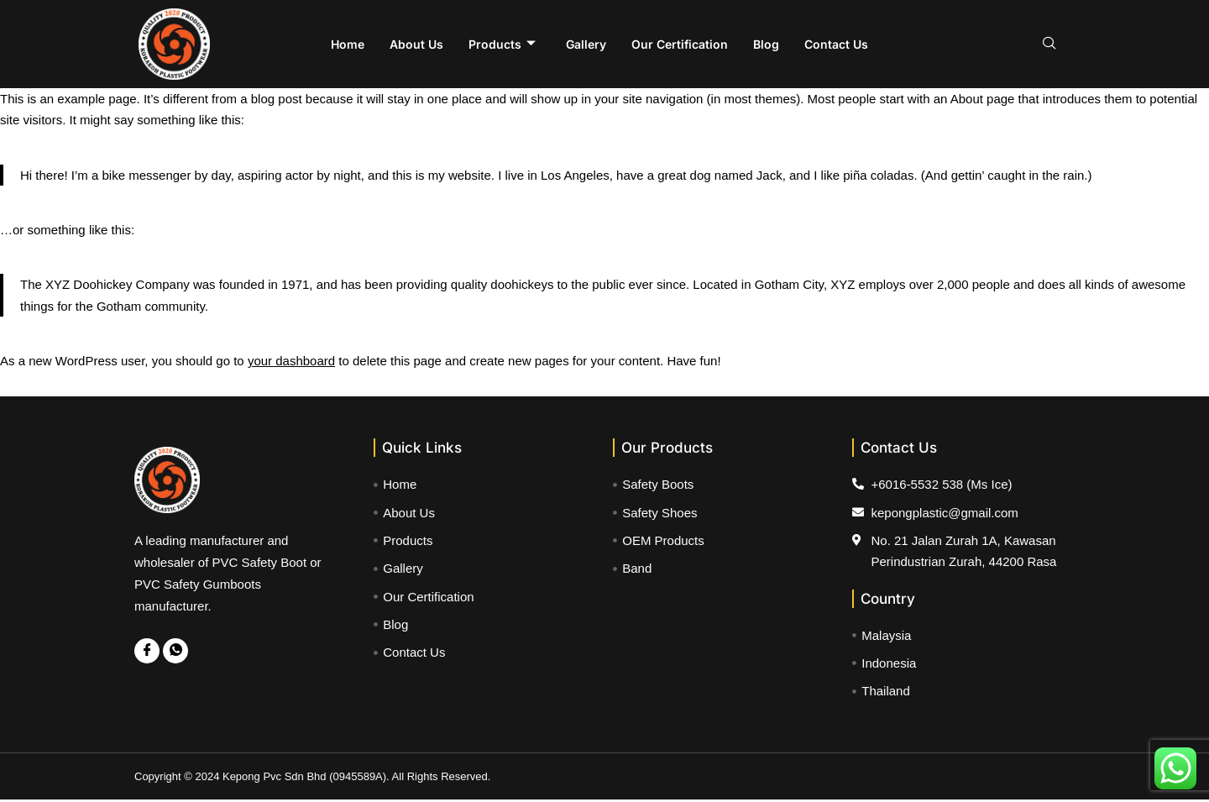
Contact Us (836, 44)
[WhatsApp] (175, 651)
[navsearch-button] (1049, 44)
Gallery (586, 44)
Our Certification (679, 44)
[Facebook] (147, 651)
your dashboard (291, 361)
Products (502, 44)
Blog (766, 44)
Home (347, 44)
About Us (416, 44)
